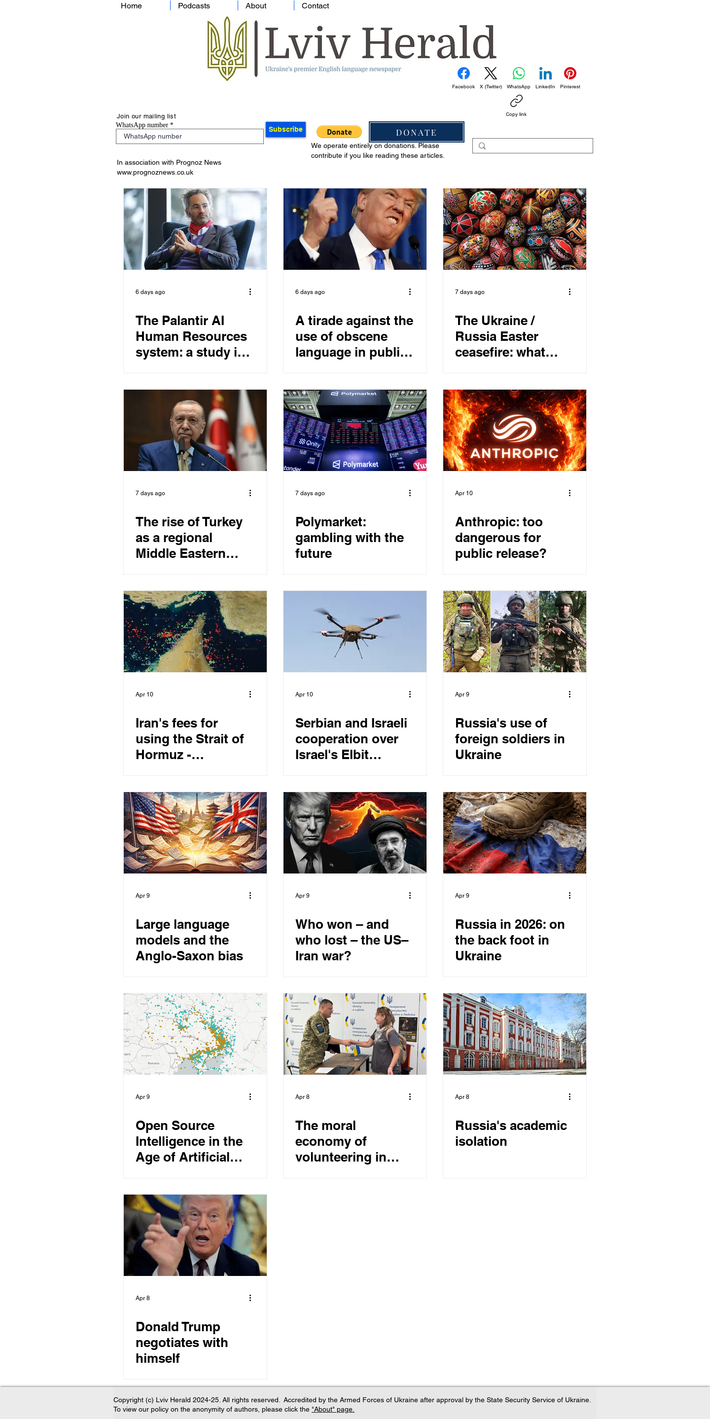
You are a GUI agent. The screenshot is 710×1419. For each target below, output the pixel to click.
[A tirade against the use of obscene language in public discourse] (355, 229)
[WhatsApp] (519, 78)
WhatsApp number (142, 125)
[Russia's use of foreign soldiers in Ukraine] (514, 631)
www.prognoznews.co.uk (155, 172)
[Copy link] (516, 106)
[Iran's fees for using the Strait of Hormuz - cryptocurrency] (195, 631)
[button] (339, 131)
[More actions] (253, 292)
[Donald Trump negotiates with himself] (195, 1235)
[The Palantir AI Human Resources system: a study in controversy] (195, 229)
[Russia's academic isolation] (514, 1034)
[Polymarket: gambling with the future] (355, 430)
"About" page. (333, 1409)
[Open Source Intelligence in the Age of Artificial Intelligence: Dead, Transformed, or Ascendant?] (195, 1034)
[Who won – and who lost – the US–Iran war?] (355, 832)
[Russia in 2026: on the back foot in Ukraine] (514, 832)
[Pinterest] (570, 78)
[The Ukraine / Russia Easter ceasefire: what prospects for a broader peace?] (514, 229)
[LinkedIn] (545, 78)
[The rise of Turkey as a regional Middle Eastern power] (195, 430)
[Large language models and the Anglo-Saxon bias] (195, 832)
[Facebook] (463, 78)
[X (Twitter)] (491, 78)
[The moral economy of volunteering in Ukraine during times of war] (355, 1034)
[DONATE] (416, 132)
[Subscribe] (286, 129)
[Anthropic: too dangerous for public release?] (514, 430)
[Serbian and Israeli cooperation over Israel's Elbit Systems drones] (355, 631)
